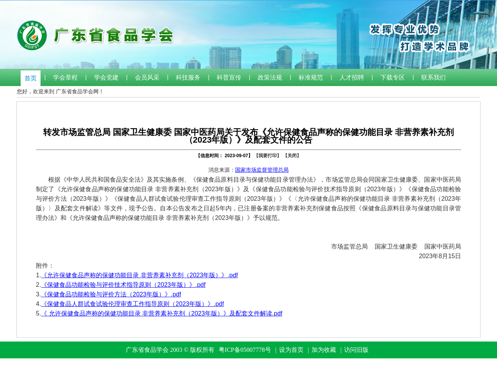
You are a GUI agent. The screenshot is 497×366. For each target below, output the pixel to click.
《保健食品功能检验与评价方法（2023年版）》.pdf (111, 294)
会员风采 (147, 77)
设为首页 (291, 349)
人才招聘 (351, 77)
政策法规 (270, 77)
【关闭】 (292, 155)
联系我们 (433, 77)
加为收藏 (324, 349)
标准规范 (311, 77)
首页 (30, 78)
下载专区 (392, 77)
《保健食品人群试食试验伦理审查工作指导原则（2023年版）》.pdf (132, 304)
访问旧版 (356, 349)
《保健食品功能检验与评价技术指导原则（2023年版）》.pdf (123, 284)
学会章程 (65, 77)
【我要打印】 (267, 155)
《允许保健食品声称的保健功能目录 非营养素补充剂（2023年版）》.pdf (139, 275)
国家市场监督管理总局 (262, 170)
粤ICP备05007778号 (245, 349)
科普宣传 (229, 77)
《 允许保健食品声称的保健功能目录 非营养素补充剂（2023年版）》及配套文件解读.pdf (161, 313)
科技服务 (188, 77)
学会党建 (106, 77)
